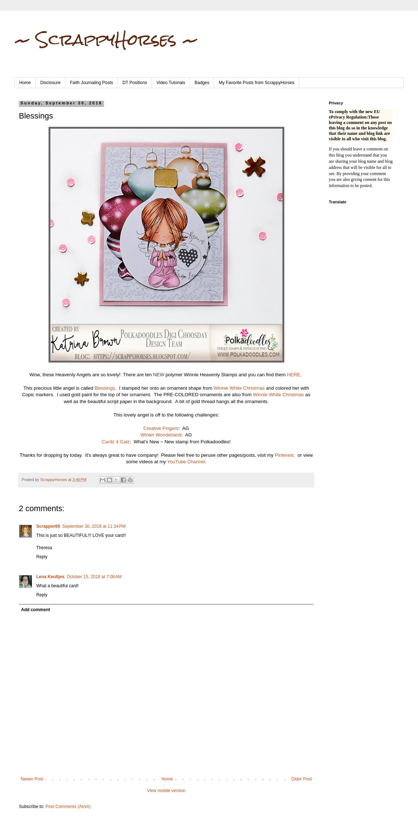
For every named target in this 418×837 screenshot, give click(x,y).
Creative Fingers (160, 428)
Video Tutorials (171, 82)
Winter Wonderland (161, 435)
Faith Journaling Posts (91, 82)
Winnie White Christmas (239, 388)
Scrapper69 (48, 526)
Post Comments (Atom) (68, 806)
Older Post (301, 779)
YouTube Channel (186, 461)
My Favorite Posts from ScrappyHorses (256, 82)
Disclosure (50, 82)
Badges (202, 82)
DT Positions (135, 82)
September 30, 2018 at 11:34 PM (93, 526)
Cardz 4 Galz (116, 441)
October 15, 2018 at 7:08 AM (94, 576)
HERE (294, 374)
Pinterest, (285, 455)
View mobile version (166, 790)
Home (25, 82)
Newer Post (32, 779)
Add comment (35, 609)
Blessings (105, 388)
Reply (41, 556)
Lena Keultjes (50, 576)
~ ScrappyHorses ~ (106, 39)
